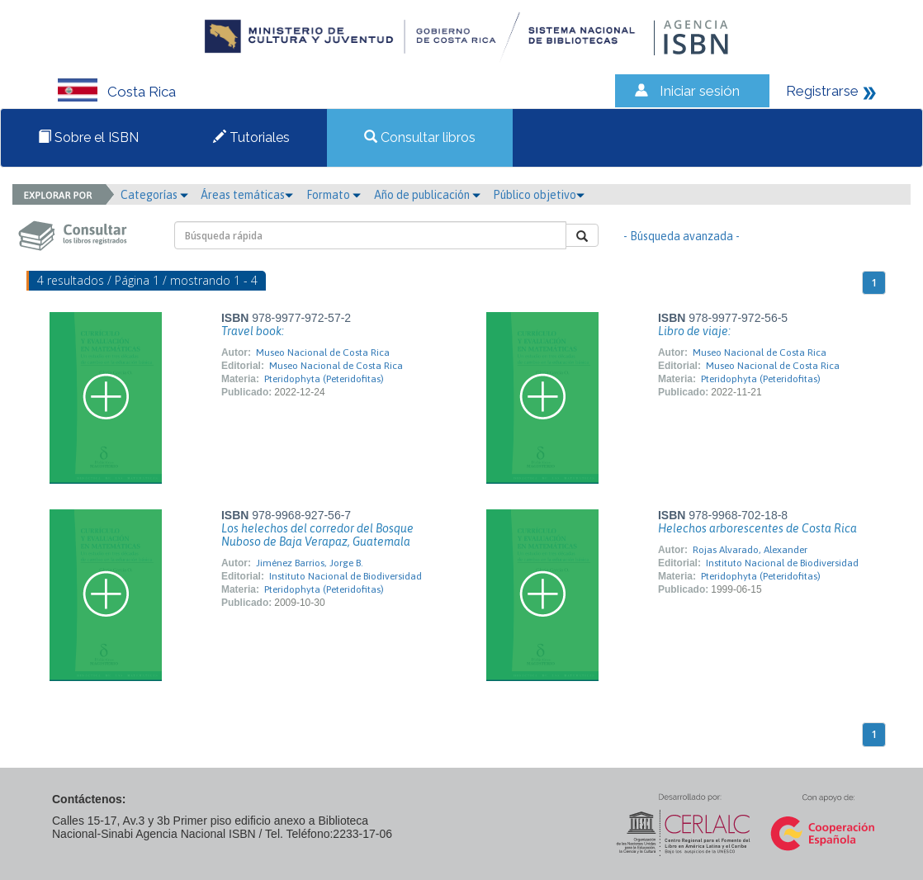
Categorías (154, 194)
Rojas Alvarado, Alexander (750, 550)
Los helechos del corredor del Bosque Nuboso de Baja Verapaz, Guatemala (317, 535)
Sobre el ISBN (88, 137)
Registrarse (822, 91)
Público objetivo (539, 194)
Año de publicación (427, 194)
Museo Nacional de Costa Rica (323, 352)
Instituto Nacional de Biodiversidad (345, 576)
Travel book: (252, 331)
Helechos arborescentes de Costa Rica (757, 528)
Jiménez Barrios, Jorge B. (309, 563)
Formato (333, 194)
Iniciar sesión (700, 91)
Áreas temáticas (247, 194)
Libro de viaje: (694, 331)
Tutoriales (251, 137)
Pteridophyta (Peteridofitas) (324, 379)
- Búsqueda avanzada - (681, 236)
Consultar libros (420, 137)
